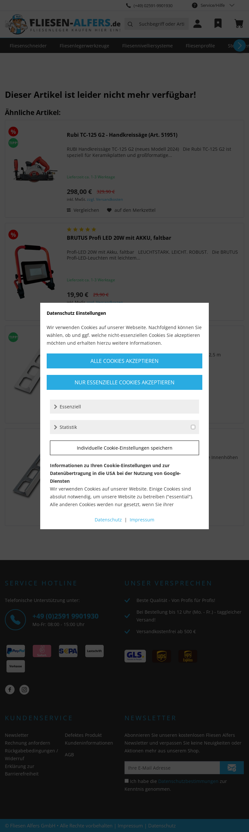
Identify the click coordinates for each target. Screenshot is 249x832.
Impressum (142, 520)
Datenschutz (108, 520)
